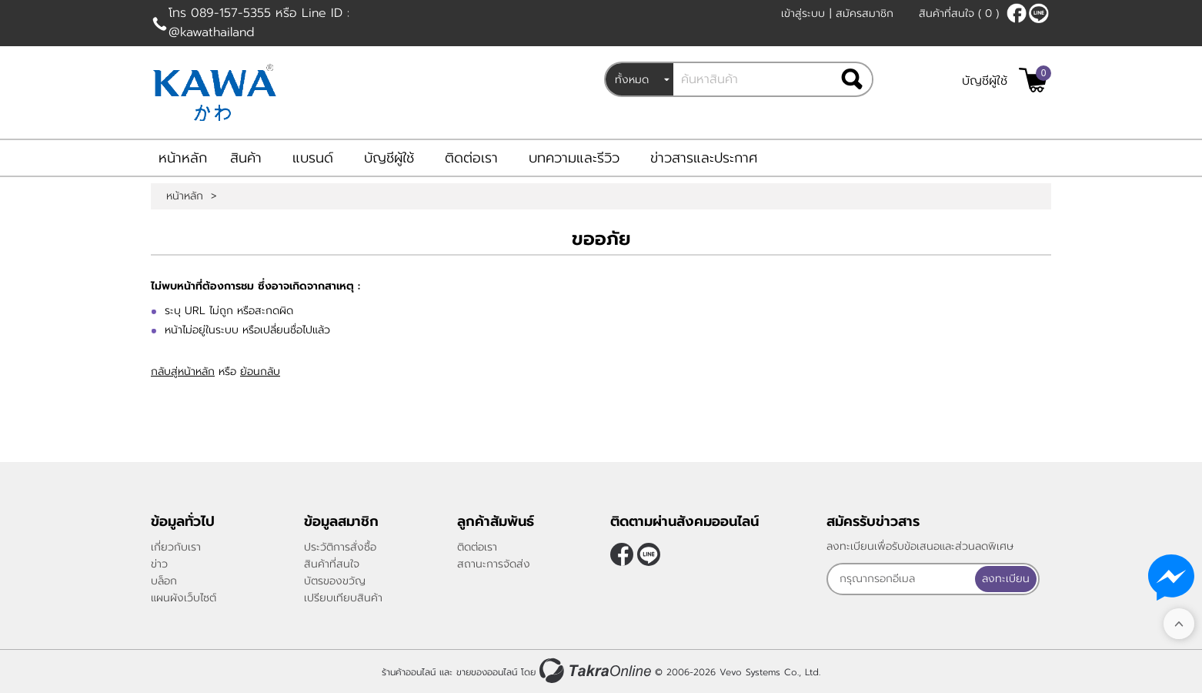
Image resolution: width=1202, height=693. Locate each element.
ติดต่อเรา (471, 158)
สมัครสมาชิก (864, 13)
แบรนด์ (312, 158)
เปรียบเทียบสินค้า (343, 598)
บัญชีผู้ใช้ (984, 81)
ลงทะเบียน (1006, 579)
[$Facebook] (1017, 13)
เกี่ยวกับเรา (176, 547)
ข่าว (159, 564)
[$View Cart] (1033, 80)
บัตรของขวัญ (335, 581)
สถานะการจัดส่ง (493, 564)
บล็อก (164, 581)
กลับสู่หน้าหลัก (183, 371)
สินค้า (246, 158)
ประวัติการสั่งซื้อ (340, 547)
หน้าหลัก (183, 158)
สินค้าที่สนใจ (959, 13)
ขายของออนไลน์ (486, 672)
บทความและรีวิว (574, 158)
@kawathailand (1039, 13)
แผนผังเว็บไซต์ (183, 598)
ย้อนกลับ (260, 371)
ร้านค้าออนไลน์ (409, 672)
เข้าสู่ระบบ (803, 13)
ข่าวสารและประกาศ (703, 158)
